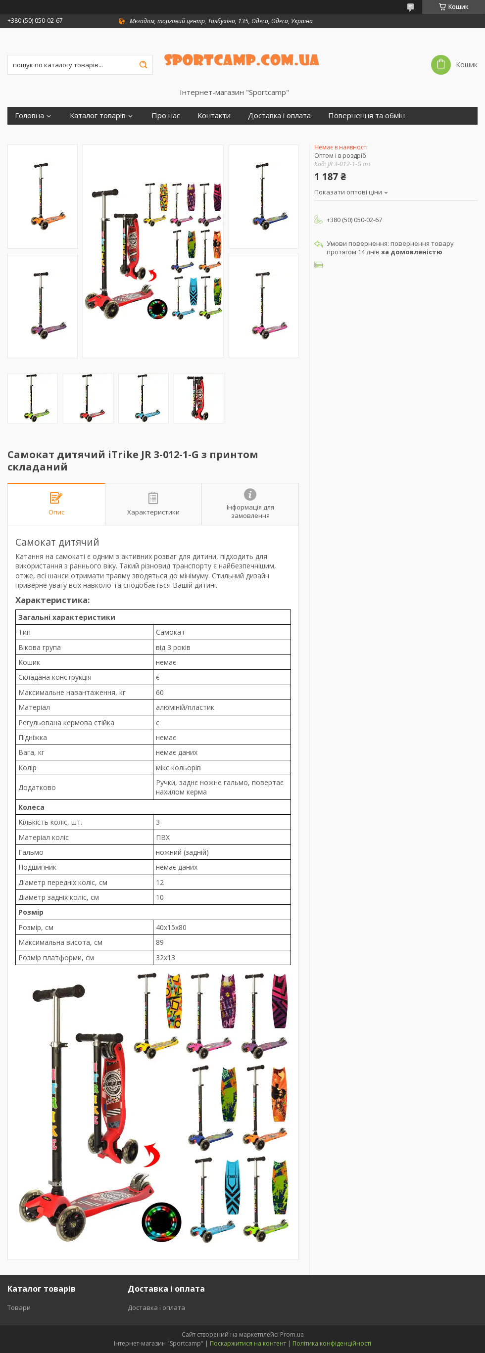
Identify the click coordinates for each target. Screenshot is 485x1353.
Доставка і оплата (279, 115)
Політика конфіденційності (331, 1343)
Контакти (214, 115)
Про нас (165, 115)
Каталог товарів (98, 115)
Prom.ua (292, 1334)
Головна (29, 115)
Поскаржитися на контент (248, 1343)
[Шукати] (143, 65)
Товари (19, 1307)
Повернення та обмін (366, 115)
